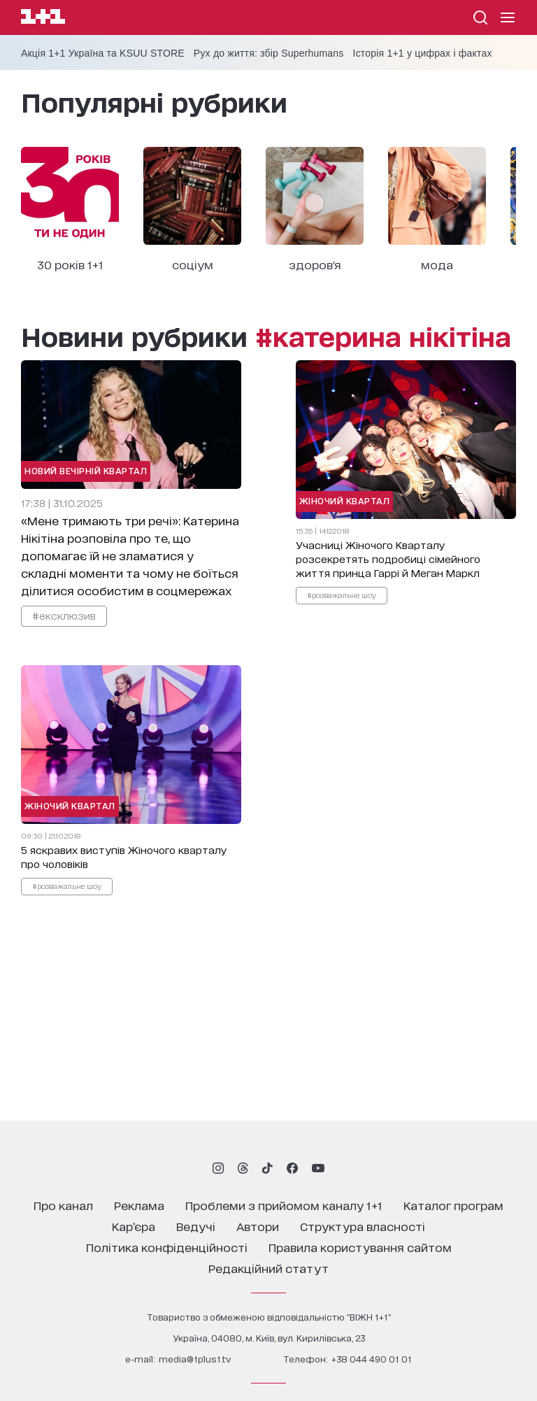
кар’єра (133, 1225)
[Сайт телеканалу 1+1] (43, 18)
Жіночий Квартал (344, 500)
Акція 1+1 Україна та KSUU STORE (103, 53)
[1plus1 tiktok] (267, 1168)
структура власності (362, 1225)
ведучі (195, 1225)
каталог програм (453, 1204)
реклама (139, 1204)
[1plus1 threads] (243, 1168)
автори (257, 1225)
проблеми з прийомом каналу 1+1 (283, 1204)
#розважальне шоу (341, 594)
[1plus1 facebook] (292, 1168)
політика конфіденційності (167, 1246)
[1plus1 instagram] (218, 1168)
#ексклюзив (64, 615)
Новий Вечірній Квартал (85, 470)
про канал (63, 1204)
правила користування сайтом (360, 1246)
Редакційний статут (268, 1267)
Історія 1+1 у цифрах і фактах (422, 53)
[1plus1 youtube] (318, 1168)
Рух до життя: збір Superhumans (269, 53)
